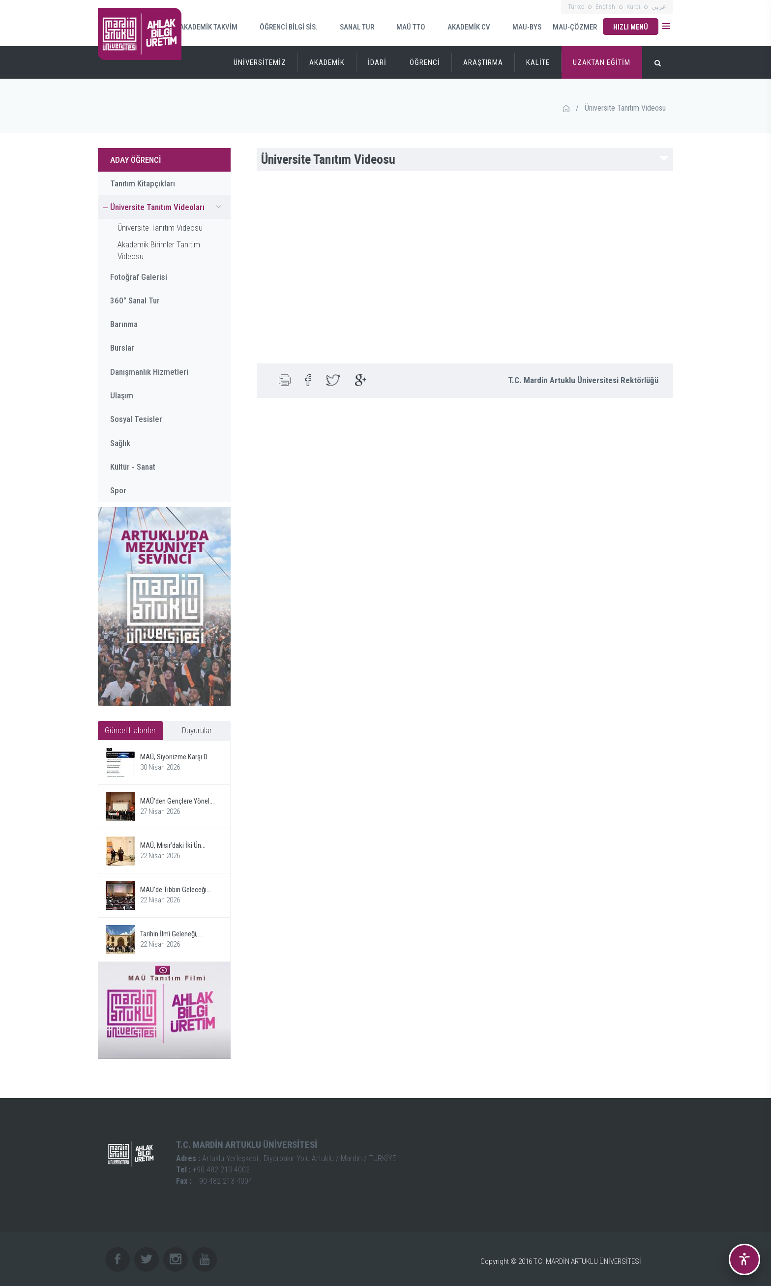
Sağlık (120, 443)
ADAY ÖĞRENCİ (135, 160)
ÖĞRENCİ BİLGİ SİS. (282, 26)
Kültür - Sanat (132, 467)
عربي (659, 6)
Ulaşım (121, 395)
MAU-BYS (520, 27)
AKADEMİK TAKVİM (202, 26)
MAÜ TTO (404, 26)
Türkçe (576, 6)
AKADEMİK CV (462, 27)
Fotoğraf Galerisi (138, 277)
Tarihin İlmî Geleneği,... (171, 933)
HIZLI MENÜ (630, 27)
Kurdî (633, 6)
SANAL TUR (350, 26)
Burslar (122, 348)
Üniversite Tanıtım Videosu (160, 228)
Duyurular (197, 730)
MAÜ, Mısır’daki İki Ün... (173, 845)
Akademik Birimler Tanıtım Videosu (159, 250)
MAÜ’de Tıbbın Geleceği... (175, 889)
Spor (118, 490)
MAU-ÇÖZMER (575, 27)
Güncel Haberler (130, 730)
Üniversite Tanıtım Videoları (168, 206)
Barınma (124, 324)
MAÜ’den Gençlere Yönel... (177, 801)
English (605, 6)
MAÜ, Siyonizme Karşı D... (175, 756)
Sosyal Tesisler (136, 419)
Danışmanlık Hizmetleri (149, 372)
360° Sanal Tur (135, 300)
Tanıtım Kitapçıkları (142, 183)
